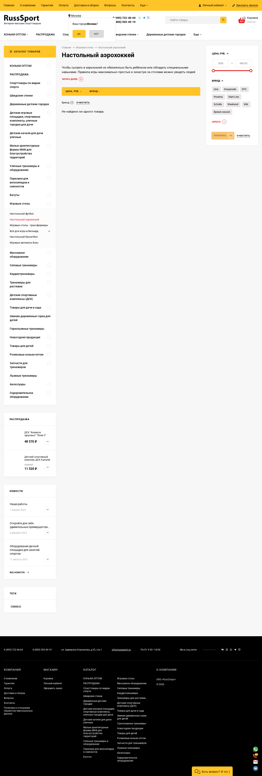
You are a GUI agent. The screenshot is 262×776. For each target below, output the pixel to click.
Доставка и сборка (86, 5)
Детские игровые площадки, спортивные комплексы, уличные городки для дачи (99, 711)
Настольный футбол (22, 213)
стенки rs (16, 606)
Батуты (87, 756)
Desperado (230, 89)
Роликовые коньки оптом (131, 738)
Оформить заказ (53, 688)
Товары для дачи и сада (130, 710)
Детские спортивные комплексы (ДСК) (128, 704)
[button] (212, 771)
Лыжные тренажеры (128, 748)
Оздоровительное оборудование (127, 759)
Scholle (218, 104)
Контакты (128, 5)
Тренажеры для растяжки (131, 698)
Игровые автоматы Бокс (24, 242)
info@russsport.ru (121, 649)
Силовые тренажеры (128, 688)
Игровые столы (125, 678)
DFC (244, 89)
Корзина (48, 678)
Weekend (233, 104)
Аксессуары (123, 753)
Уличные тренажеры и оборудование (95, 742)
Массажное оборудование (131, 683)
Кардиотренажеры (127, 693)
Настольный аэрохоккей (24, 219)
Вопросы (110, 5)
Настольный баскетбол (24, 236)
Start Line (233, 96)
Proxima (218, 96)
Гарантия (47, 5)
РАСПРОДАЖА (91, 683)
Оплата (63, 5)
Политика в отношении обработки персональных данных (18, 711)
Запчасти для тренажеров (131, 743)
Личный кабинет (53, 683)
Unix (216, 89)
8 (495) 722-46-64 (124, 17)
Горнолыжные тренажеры (131, 723)
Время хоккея (222, 111)
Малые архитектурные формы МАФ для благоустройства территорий (95, 732)
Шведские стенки (92, 696)
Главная (9, 5)
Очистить (243, 135)
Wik (246, 104)
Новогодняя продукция (130, 728)
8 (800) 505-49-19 (124, 21)
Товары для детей (127, 733)
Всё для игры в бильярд (24, 231)
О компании (27, 5)
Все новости (19, 572)
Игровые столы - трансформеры (29, 225)
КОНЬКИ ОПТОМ (92, 678)
